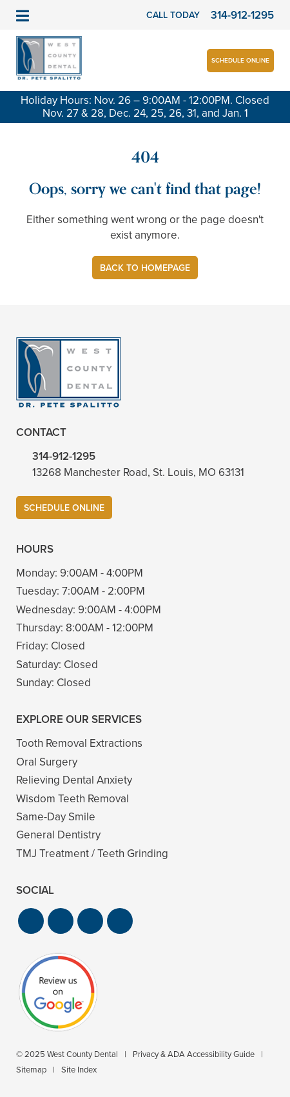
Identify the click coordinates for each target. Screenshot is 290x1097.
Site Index (79, 1069)
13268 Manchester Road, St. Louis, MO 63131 (138, 472)
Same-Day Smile (55, 817)
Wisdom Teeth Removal (72, 799)
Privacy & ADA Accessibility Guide (194, 1054)
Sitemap (31, 1069)
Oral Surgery (46, 762)
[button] (31, 921)
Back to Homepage (145, 268)
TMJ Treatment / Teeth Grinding (92, 853)
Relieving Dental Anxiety (74, 780)
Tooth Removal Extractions (79, 743)
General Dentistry (58, 835)
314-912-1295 (63, 456)
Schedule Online (240, 60)
